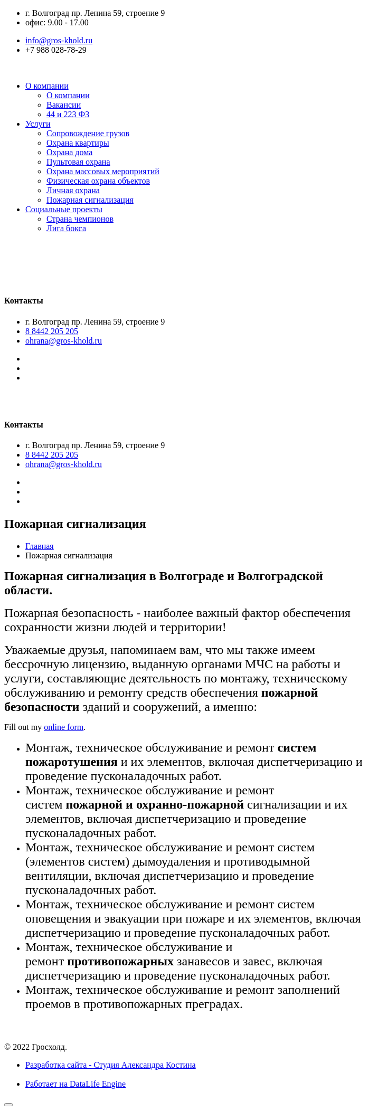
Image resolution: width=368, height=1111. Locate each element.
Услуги (38, 123)
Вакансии (63, 104)
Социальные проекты (63, 209)
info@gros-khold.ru (58, 40)
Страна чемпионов (80, 218)
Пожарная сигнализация (90, 199)
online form (63, 727)
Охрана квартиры (77, 142)
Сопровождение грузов (87, 133)
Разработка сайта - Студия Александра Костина (110, 1064)
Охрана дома (69, 152)
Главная (39, 546)
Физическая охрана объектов (98, 180)
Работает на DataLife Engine (75, 1083)
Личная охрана (73, 190)
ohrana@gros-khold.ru (63, 340)
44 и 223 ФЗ (67, 114)
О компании (47, 85)
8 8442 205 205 (51, 331)
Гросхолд (56, 250)
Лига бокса (66, 228)
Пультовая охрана (78, 161)
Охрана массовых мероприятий (102, 171)
